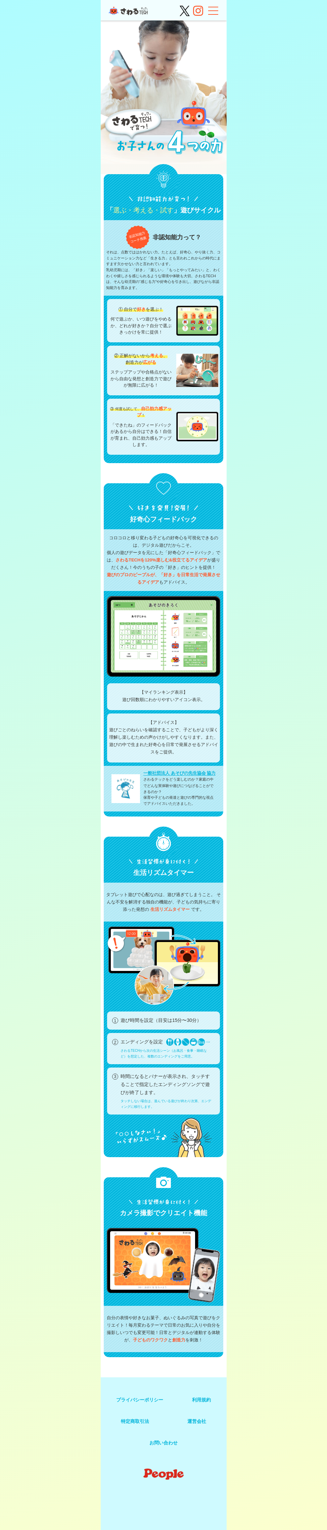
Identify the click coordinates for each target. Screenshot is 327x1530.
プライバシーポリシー (139, 1399)
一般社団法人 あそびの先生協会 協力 (179, 773)
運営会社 (196, 1421)
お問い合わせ (163, 1442)
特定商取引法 (135, 1421)
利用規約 (201, 1399)
